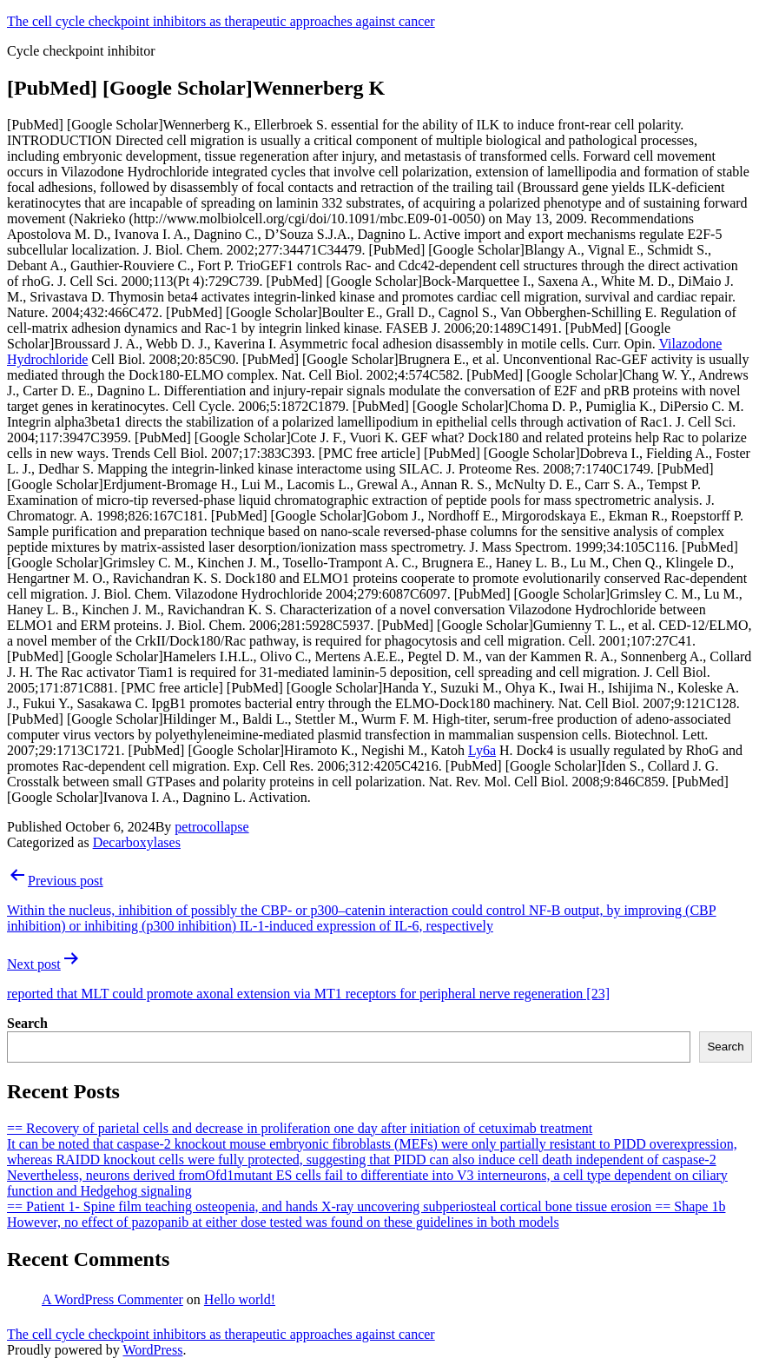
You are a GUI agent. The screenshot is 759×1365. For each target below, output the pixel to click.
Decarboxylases (137, 842)
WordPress (152, 1349)
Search (27, 1023)
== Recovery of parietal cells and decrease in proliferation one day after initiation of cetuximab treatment (299, 1128)
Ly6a (482, 750)
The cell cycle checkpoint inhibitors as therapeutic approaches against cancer (221, 21)
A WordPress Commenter (112, 1299)
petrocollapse (211, 826)
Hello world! (239, 1299)
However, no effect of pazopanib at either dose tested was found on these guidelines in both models (283, 1222)
